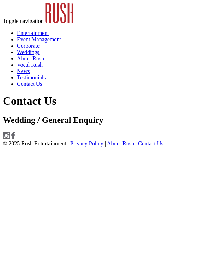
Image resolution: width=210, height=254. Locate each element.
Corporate (28, 46)
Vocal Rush (30, 65)
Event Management (39, 39)
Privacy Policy (86, 143)
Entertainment (33, 33)
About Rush (30, 58)
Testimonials (31, 77)
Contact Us (29, 84)
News (23, 71)
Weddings (28, 52)
